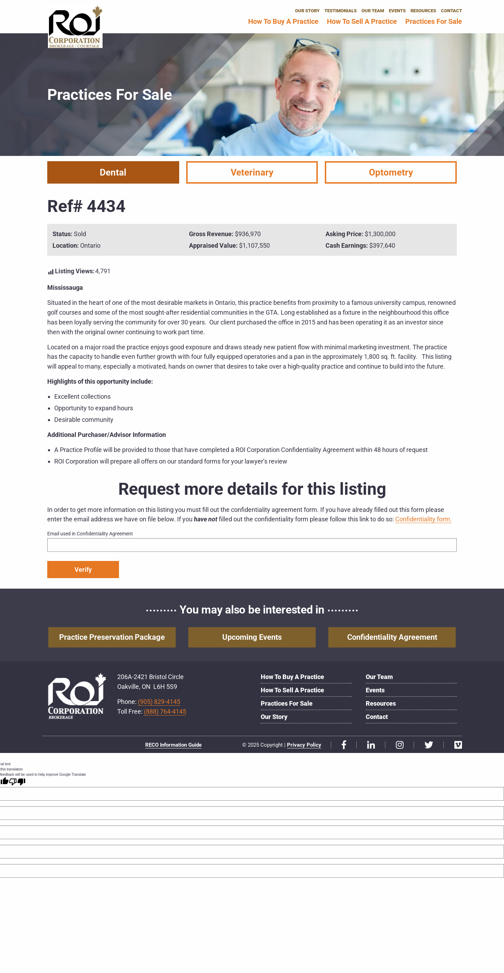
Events (397, 10)
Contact (451, 10)
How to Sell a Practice (362, 21)
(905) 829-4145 (159, 702)
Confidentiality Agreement (392, 637)
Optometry (391, 172)
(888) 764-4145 (165, 711)
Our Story (307, 10)
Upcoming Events (252, 637)
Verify (83, 569)
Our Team (373, 10)
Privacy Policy (304, 745)
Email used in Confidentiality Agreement (90, 533)
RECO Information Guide (173, 745)
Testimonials (340, 10)
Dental (113, 172)
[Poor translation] (17, 782)
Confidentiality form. (423, 519)
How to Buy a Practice (283, 21)
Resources (423, 10)
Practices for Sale (433, 21)
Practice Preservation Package (112, 637)
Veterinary (252, 172)
